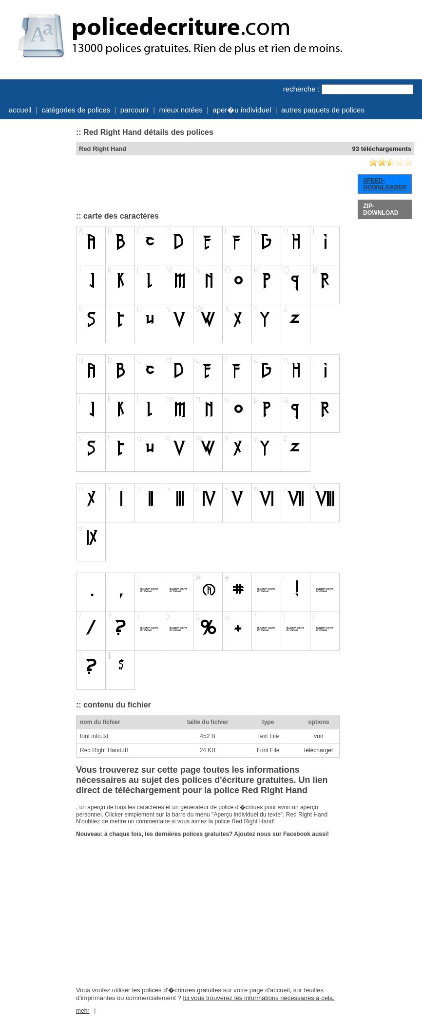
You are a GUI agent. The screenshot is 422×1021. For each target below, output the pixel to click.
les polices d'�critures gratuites (176, 990)
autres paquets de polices (322, 110)
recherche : (301, 89)
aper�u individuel (241, 110)
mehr (82, 1010)
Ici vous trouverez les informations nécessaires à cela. (258, 998)
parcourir (134, 110)
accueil (20, 110)
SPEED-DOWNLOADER (384, 184)
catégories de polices (75, 110)
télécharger (318, 750)
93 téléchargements (381, 148)
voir (318, 736)
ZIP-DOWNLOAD (380, 209)
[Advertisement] (37, 269)
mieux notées (181, 110)
